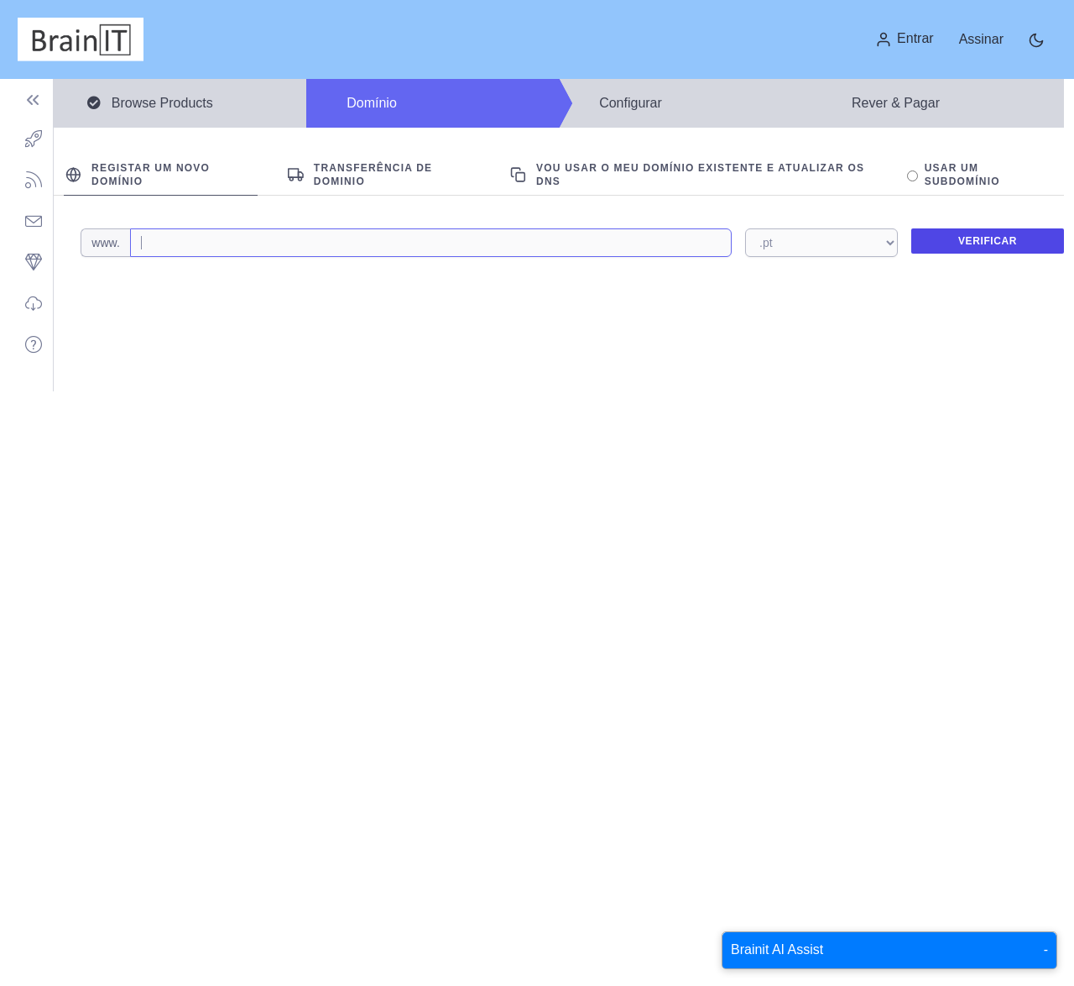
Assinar (981, 39)
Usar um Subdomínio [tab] (953, 174)
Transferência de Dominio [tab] (360, 174)
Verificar (987, 241)
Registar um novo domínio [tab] (137, 174)
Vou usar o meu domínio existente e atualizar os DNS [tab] (687, 174)
